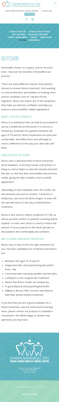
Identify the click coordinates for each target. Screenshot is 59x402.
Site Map (43, 387)
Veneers (34, 37)
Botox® (22, 40)
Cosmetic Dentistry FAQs (39, 32)
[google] (33, 19)
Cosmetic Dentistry (17, 32)
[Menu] (55, 3)
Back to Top (29, 394)
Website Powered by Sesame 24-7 (26, 387)
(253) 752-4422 (46, 11)
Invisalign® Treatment (38, 34)
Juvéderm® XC (34, 40)
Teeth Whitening (18, 34)
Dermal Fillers (46, 37)
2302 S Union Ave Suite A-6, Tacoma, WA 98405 (21, 11)
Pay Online (29, 14)
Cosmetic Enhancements (17, 37)
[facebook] (26, 19)
